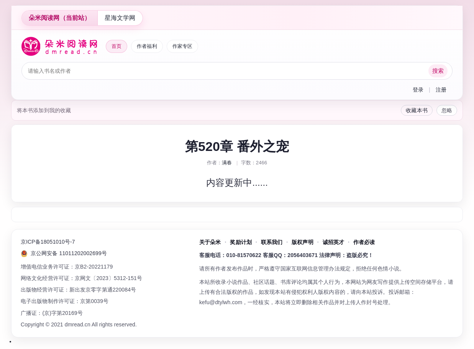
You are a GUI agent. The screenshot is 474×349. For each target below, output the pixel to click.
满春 (227, 162)
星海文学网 (120, 18)
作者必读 (364, 242)
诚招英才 (333, 242)
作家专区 (182, 46)
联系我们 (271, 242)
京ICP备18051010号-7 (48, 242)
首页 (116, 46)
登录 (418, 90)
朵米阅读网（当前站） (59, 18)
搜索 (438, 70)
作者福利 (147, 46)
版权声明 (302, 242)
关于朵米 (210, 242)
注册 (441, 90)
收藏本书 (416, 110)
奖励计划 (240, 242)
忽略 (446, 110)
